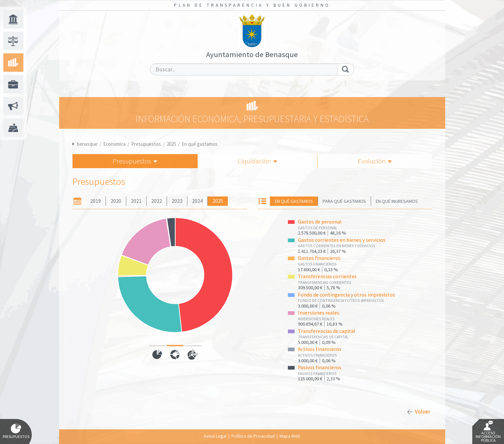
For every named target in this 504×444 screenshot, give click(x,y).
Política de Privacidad (253, 436)
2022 (156, 201)
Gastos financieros (319, 258)
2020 (116, 201)
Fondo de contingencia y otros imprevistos (346, 295)
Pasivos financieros (319, 367)
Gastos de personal (320, 221)
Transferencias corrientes (327, 276)
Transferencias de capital (326, 331)
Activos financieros (319, 349)
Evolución (375, 160)
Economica (114, 144)
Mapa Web (290, 436)
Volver (422, 411)
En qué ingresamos (397, 201)
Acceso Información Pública (488, 432)
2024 (197, 201)
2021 (136, 201)
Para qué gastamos (344, 201)
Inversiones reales (318, 313)
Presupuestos (146, 144)
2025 (171, 144)
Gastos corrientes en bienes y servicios (341, 240)
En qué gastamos (199, 144)
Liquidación (257, 160)
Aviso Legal (215, 436)
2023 (177, 201)
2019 (95, 201)
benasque (87, 144)
